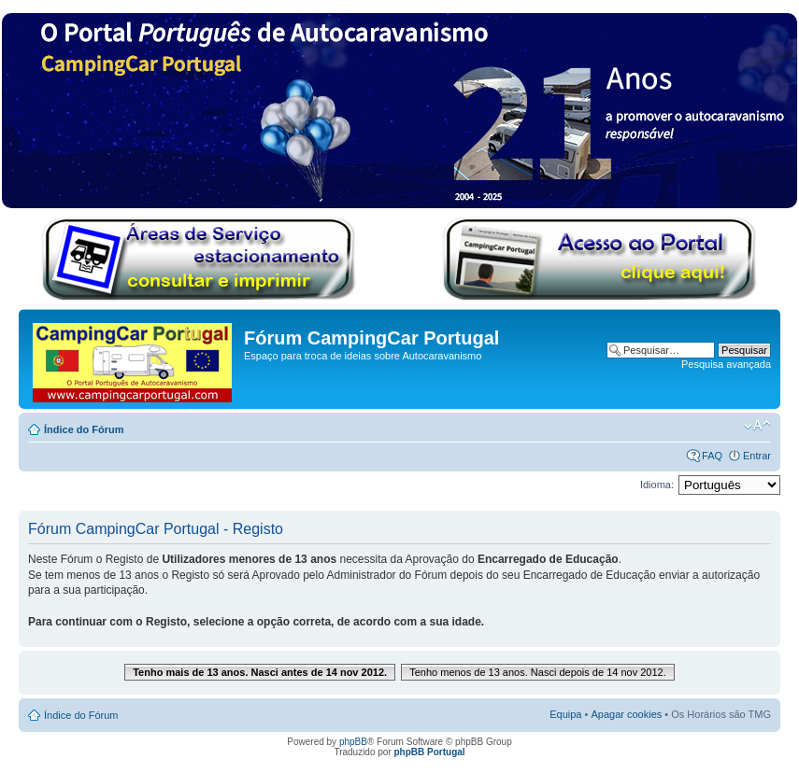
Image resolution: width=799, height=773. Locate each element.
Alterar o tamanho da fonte (757, 425)
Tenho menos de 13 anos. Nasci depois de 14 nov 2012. (537, 672)
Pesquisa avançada (726, 364)
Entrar (757, 455)
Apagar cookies (626, 714)
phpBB (353, 742)
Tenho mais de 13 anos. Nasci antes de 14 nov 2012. (260, 672)
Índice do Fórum (84, 429)
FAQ (712, 455)
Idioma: (657, 484)
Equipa (565, 714)
